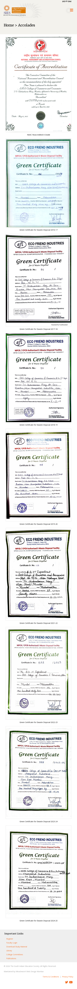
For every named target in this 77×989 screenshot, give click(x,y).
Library (9, 950)
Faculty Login (11, 942)
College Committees (14, 954)
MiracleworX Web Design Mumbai (29, 971)
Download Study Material (16, 946)
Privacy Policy (67, 976)
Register (9, 939)
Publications (11, 958)
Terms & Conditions (51, 976)
